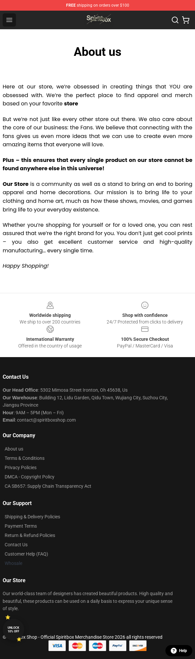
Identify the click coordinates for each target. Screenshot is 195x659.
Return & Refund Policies (30, 535)
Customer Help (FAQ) (26, 554)
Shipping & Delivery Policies (32, 516)
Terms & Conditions (25, 458)
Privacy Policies (21, 467)
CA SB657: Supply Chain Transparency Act (48, 486)
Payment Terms (21, 526)
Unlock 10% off (13, 629)
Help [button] (179, 651)
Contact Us (16, 544)
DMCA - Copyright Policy (29, 476)
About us (14, 449)
